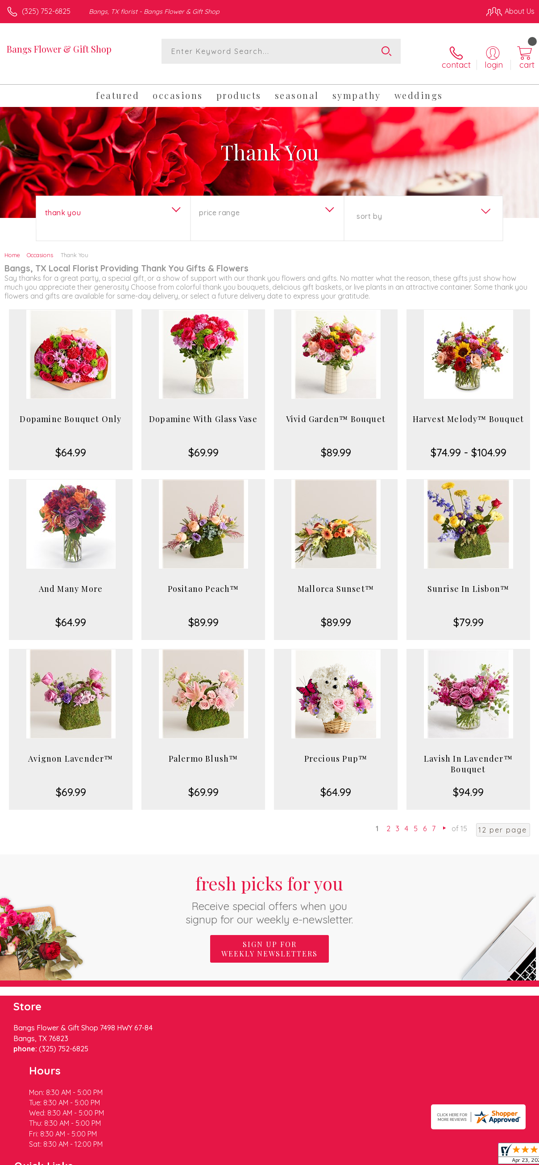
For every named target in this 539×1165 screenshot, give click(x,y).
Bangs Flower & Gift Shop (59, 49)
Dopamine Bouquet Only (70, 409)
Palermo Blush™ (203, 748)
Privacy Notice (382, 1156)
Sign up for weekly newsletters (269, 939)
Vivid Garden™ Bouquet (336, 409)
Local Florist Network (446, 1156)
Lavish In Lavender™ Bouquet (468, 754)
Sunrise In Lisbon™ (468, 579)
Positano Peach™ (203, 579)
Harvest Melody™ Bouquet (468, 409)
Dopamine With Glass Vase (203, 409)
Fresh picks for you (269, 888)
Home (12, 245)
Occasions (40, 245)
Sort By (369, 206)
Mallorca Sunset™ (336, 579)
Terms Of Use (330, 1156)
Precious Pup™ (336, 748)
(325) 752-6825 (46, 11)
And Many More (71, 579)
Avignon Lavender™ (70, 748)
